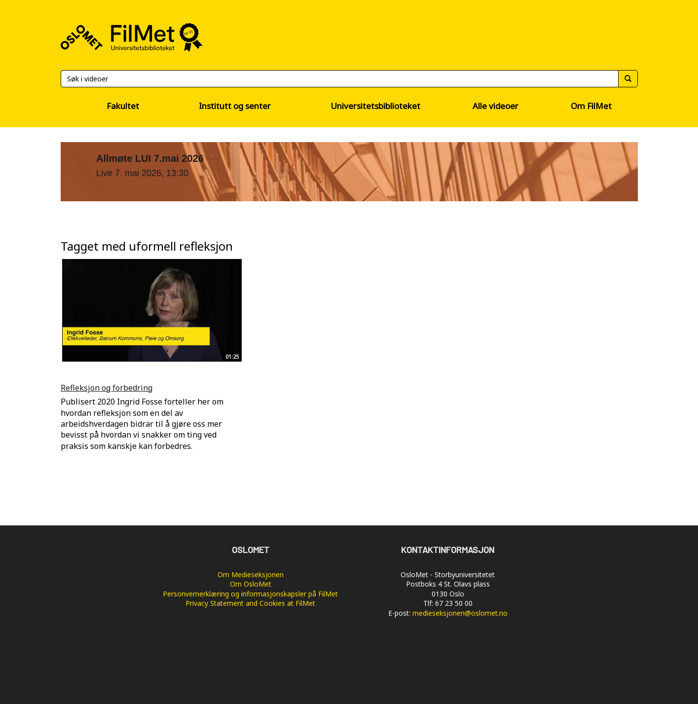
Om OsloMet (250, 584)
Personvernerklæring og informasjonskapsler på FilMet (250, 593)
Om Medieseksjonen (251, 574)
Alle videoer (495, 105)
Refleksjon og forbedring (106, 387)
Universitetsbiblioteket (375, 105)
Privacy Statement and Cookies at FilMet (250, 603)
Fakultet (123, 105)
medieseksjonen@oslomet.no (460, 613)
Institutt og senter (235, 105)
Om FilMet (591, 105)
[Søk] (339, 78)
